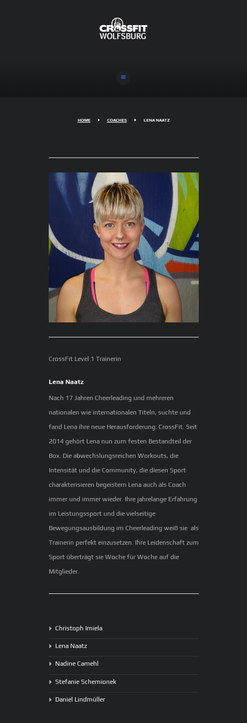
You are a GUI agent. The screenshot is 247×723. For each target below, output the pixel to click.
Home (84, 120)
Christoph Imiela (78, 628)
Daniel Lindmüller (80, 699)
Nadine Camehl (77, 663)
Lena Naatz (71, 646)
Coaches (117, 120)
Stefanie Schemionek (85, 682)
